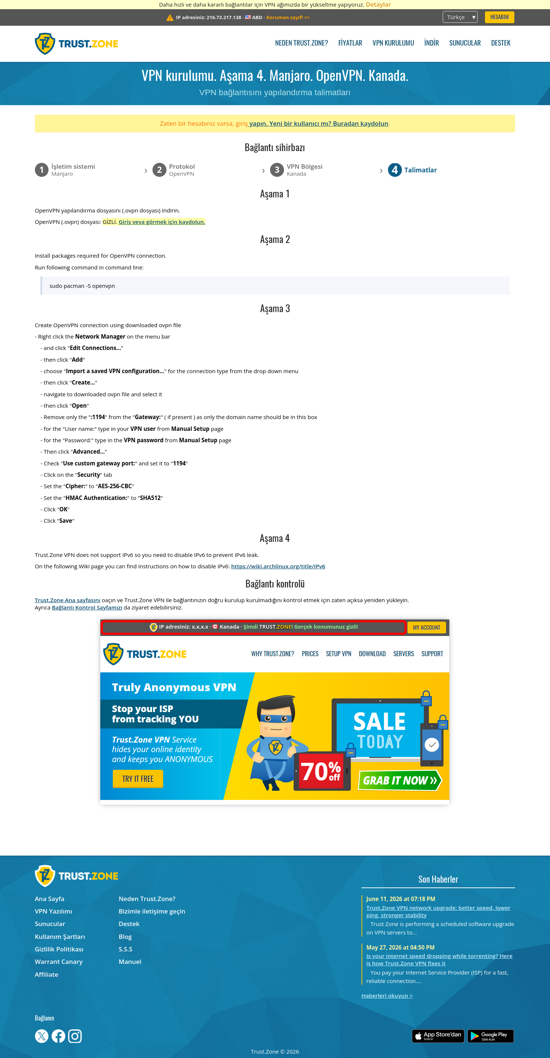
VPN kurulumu (393, 43)
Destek (500, 43)
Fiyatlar (350, 43)
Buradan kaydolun (360, 123)
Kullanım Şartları (60, 936)
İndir (431, 43)
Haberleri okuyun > (387, 995)
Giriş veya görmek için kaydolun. (162, 221)
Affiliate (46, 974)
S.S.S (125, 949)
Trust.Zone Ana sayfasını (67, 600)
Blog (125, 936)
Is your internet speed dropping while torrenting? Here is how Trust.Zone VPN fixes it (439, 959)
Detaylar (378, 4)
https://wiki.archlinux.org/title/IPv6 (278, 566)
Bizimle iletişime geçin (152, 911)
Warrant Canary (59, 961)
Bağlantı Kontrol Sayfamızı (87, 607)
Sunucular (465, 43)
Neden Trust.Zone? (301, 43)
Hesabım (499, 17)
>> (288, 17)
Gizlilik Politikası (59, 949)
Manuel (130, 961)
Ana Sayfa (50, 898)
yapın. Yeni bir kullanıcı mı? (290, 123)
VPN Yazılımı (53, 911)
